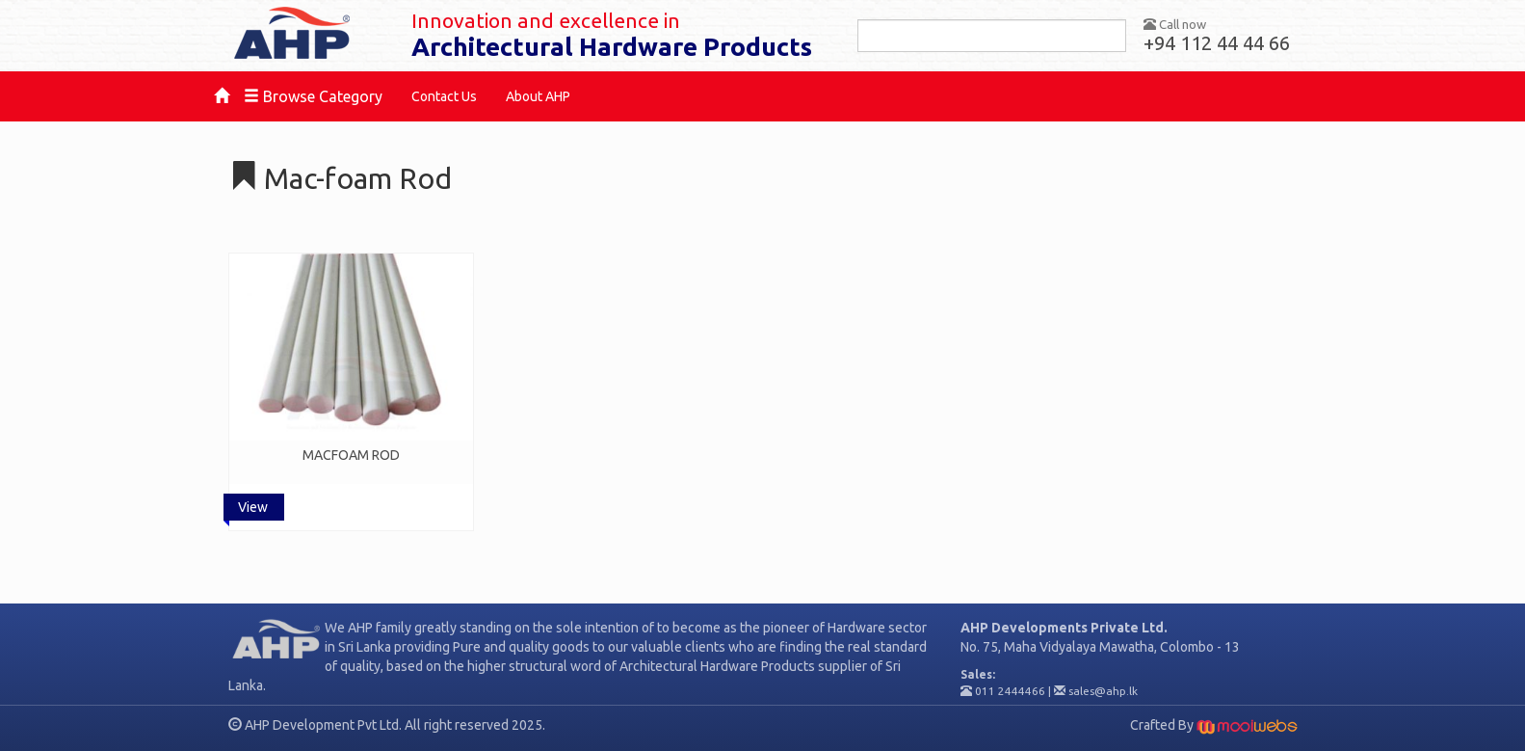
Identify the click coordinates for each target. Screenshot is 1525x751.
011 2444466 (1010, 690)
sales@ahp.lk (1103, 690)
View (253, 507)
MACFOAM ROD (351, 455)
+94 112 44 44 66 (1217, 43)
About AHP (538, 96)
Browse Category (313, 96)
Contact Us (444, 96)
